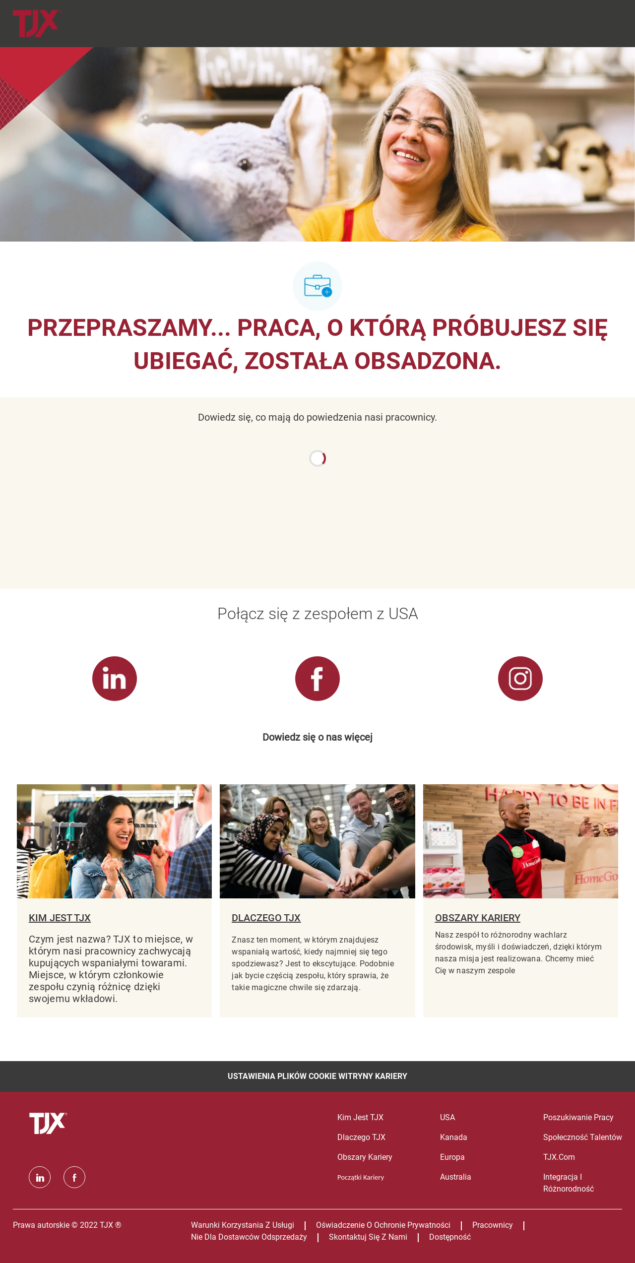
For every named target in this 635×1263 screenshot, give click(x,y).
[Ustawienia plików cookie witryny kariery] (317, 1076)
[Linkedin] (40, 1177)
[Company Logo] (49, 23)
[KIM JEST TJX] (114, 900)
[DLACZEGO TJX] (317, 900)
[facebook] (74, 1177)
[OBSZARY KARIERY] (520, 900)
